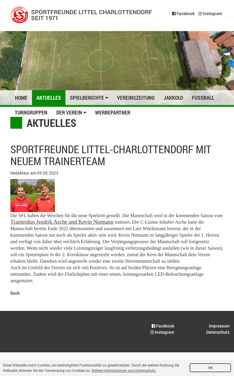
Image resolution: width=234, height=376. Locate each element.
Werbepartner (112, 112)
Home (21, 97)
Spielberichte (89, 97)
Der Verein (71, 112)
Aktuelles (48, 97)
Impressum (219, 326)
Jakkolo (173, 97)
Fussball (203, 97)
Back (15, 293)
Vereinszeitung (136, 97)
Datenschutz (218, 332)
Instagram (210, 13)
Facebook (183, 13)
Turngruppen (31, 112)
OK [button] (210, 368)
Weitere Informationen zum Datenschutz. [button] (124, 370)
